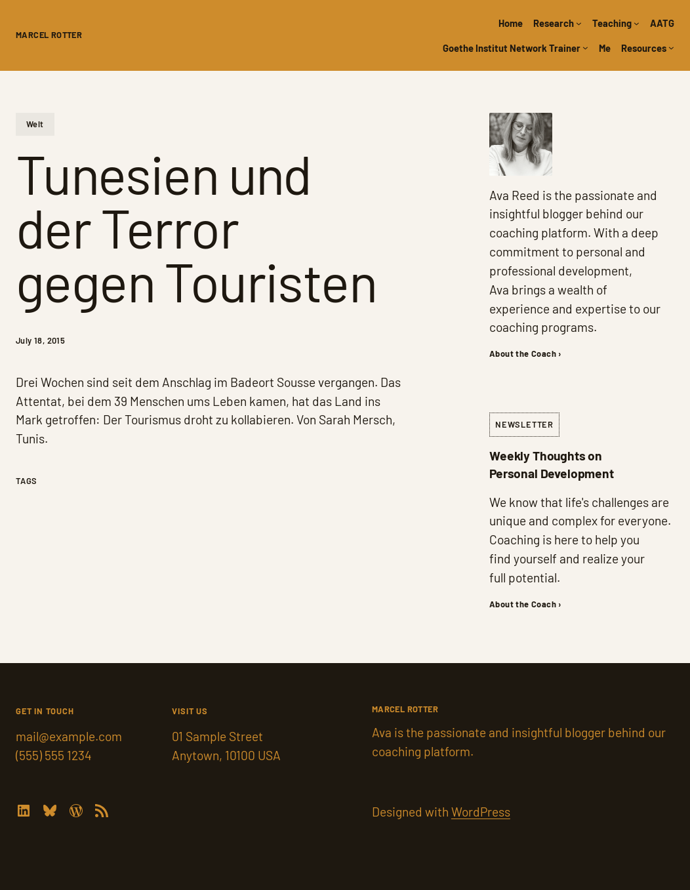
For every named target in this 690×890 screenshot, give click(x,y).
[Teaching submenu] (636, 23)
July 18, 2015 (40, 340)
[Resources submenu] (671, 48)
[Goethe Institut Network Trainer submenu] (585, 48)
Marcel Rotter (49, 35)
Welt (35, 124)
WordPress (480, 811)
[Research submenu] (579, 23)
